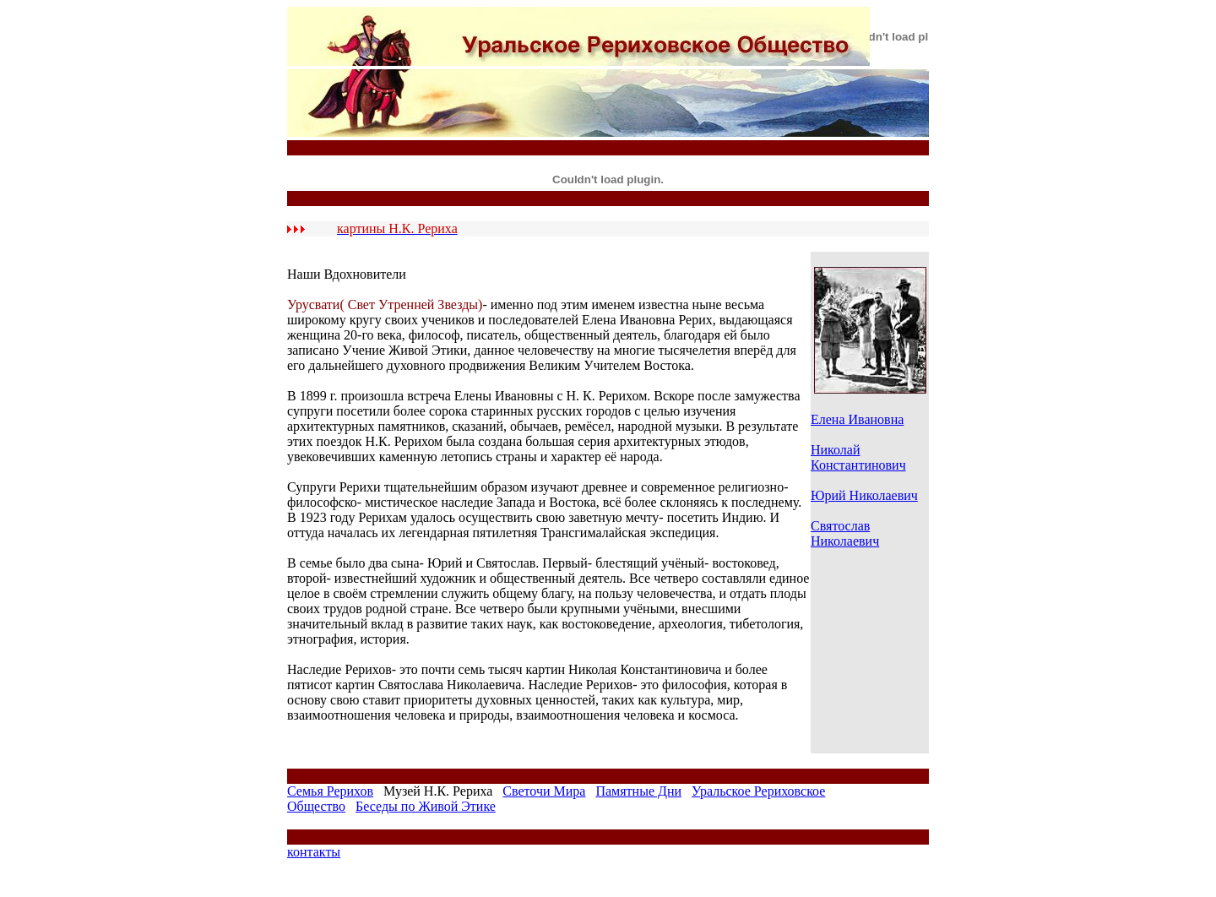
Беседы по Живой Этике (426, 806)
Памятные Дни (638, 791)
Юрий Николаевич (864, 495)
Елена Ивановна (857, 419)
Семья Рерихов (330, 791)
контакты (313, 852)
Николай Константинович (858, 457)
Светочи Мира (543, 791)
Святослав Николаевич (845, 533)
